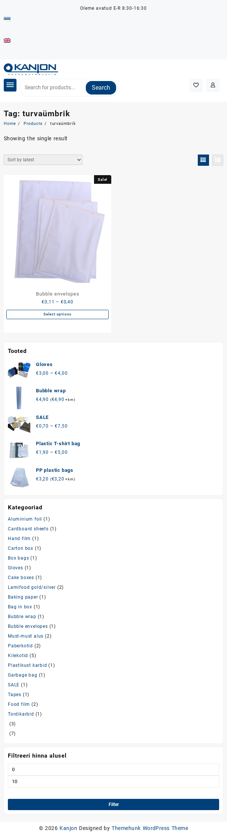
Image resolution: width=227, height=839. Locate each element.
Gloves (15, 567)
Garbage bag (22, 675)
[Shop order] (43, 160)
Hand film (19, 538)
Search (101, 87)
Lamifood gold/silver (32, 587)
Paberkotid (20, 645)
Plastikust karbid (27, 665)
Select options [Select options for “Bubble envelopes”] (57, 314)
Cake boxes (21, 577)
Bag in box (20, 606)
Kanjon (68, 828)
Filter (114, 804)
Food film (19, 704)
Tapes (14, 694)
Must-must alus (25, 636)
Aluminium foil (25, 519)
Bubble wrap (22, 616)
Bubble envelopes (28, 626)
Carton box (20, 548)
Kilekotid (18, 655)
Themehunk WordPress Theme (150, 828)
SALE (13, 684)
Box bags (18, 558)
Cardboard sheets (28, 528)
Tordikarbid (21, 714)
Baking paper (23, 597)
